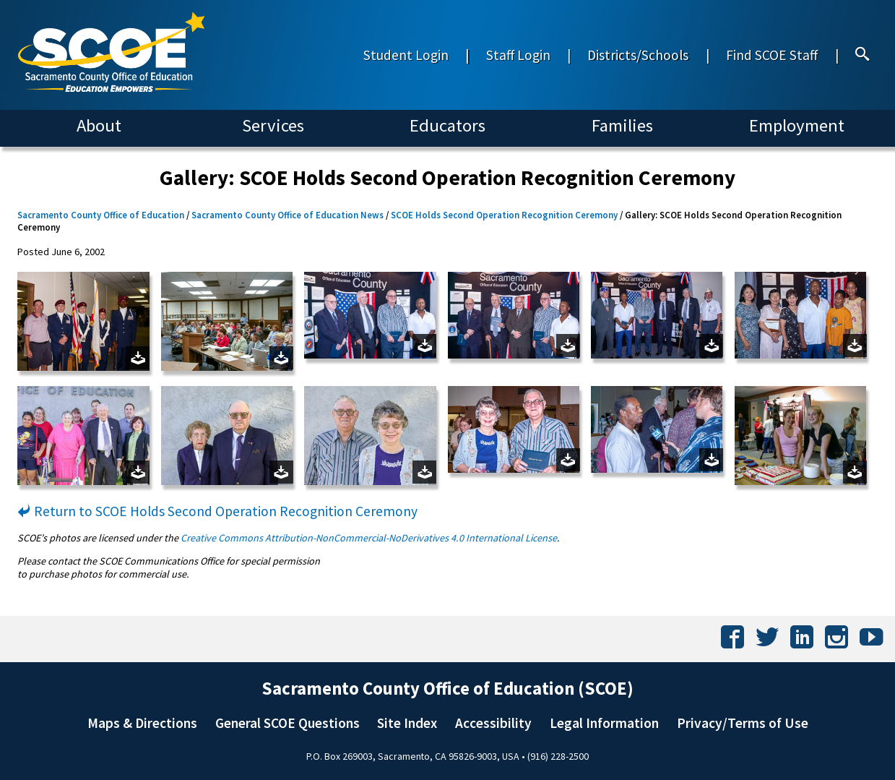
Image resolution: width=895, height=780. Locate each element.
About (99, 125)
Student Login (406, 55)
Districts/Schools (637, 55)
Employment (796, 125)
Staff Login (518, 55)
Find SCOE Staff (772, 55)
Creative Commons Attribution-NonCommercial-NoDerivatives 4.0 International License (369, 537)
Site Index (407, 723)
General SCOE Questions (287, 723)
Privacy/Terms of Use (742, 723)
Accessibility (493, 723)
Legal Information (604, 723)
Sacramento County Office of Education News (287, 215)
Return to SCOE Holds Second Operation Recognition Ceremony (217, 511)
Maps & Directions (142, 723)
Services (273, 125)
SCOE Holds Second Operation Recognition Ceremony (504, 215)
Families (622, 125)
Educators (447, 125)
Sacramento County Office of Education (100, 215)
